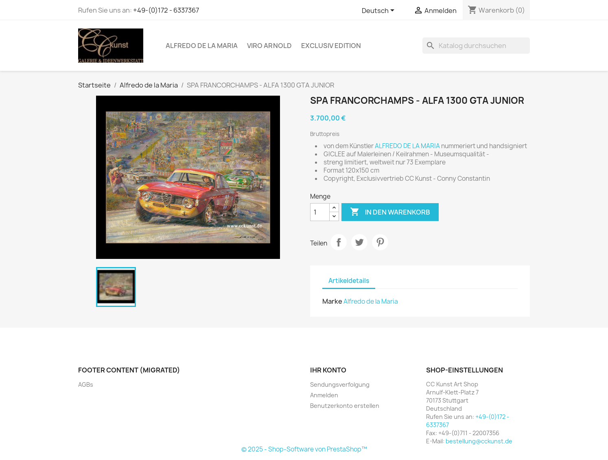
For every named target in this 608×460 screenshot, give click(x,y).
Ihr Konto (328, 370)
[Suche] (476, 45)
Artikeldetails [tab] (348, 280)
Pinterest (380, 242)
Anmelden (324, 395)
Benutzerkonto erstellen (344, 406)
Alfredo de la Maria (202, 45)
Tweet (359, 242)
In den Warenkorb (390, 212)
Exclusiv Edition (331, 45)
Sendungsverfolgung (340, 384)
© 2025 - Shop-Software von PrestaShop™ (304, 449)
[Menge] (320, 212)
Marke (332, 301)
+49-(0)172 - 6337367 (166, 10)
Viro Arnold (269, 45)
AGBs (85, 384)
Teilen (338, 242)
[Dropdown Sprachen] (379, 11)
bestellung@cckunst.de (479, 441)
